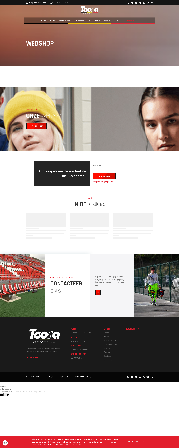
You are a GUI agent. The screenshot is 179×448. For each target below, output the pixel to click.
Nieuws (107, 348)
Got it (144, 442)
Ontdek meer (36, 126)
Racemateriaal (110, 341)
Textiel (106, 337)
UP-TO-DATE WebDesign (83, 377)
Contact (107, 356)
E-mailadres (98, 166)
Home (106, 333)
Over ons (107, 352)
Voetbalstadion (110, 344)
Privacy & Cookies (68, 377)
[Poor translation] (6, 394)
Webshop (108, 360)
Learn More (134, 442)
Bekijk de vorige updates (103, 182)
